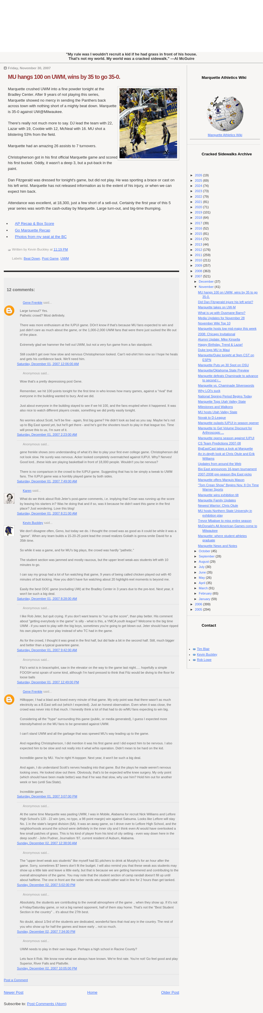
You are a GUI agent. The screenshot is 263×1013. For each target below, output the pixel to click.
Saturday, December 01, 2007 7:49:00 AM (47, 481)
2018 (199, 217)
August (204, 561)
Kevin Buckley (33, 522)
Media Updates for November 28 (221, 318)
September (207, 556)
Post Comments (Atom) (47, 1004)
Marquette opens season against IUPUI (226, 438)
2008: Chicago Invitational (216, 334)
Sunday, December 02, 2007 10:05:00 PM (47, 968)
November (206, 287)
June (203, 572)
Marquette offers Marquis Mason (221, 480)
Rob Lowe (204, 659)
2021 (199, 202)
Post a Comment (16, 980)
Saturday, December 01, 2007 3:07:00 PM (47, 796)
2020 (199, 207)
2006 (199, 604)
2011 (199, 255)
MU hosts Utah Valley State (217, 412)
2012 (199, 249)
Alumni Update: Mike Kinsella (219, 339)
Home (92, 992)
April (202, 583)
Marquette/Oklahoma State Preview (223, 370)
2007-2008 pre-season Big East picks (225, 474)
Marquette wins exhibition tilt (218, 495)
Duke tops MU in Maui (214, 350)
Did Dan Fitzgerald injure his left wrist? (225, 302)
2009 (199, 265)
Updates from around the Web (219, 463)
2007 (199, 276)
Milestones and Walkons (215, 407)
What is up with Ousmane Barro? (221, 313)
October (205, 551)
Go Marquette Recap (32, 230)
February (205, 593)
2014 (199, 239)
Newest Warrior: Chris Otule (218, 505)
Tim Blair (203, 649)
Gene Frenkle (32, 302)
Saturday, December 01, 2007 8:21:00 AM (47, 513)
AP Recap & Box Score (34, 223)
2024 (199, 185)
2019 (199, 212)
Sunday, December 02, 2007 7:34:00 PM (46, 931)
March (204, 588)
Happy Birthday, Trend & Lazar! (220, 344)
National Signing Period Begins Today (225, 396)
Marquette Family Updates (217, 500)
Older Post (170, 992)
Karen (27, 490)
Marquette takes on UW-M (217, 307)
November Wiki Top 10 (214, 323)
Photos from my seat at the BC (41, 236)
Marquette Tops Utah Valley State (222, 401)
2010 (199, 260)
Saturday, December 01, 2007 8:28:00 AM (47, 598)
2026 (199, 175)
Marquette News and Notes (217, 546)
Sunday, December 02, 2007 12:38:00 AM (47, 843)
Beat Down (32, 258)
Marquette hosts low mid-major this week (227, 328)
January (205, 599)
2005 (199, 609)
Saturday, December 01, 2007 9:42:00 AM (47, 650)
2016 (199, 228)
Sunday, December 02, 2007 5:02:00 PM (46, 885)
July (202, 567)
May (202, 577)
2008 (199, 271)
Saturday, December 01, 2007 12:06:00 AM (48, 364)
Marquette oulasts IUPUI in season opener (228, 423)
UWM (64, 258)
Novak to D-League (212, 417)
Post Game (50, 258)
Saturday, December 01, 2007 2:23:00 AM (47, 434)
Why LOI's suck (209, 390)
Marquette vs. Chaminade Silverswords (226, 385)
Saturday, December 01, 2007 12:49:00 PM (48, 682)
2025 (199, 180)
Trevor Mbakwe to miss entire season (225, 520)
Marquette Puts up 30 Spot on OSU (223, 365)
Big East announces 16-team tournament (227, 469)
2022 (199, 196)
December (206, 281)
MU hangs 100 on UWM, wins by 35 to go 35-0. (64, 77)
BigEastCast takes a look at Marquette (225, 448)
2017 (199, 223)
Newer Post (13, 992)
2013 (199, 244)
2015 (199, 233)
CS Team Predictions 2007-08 (219, 443)
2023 (199, 191)
